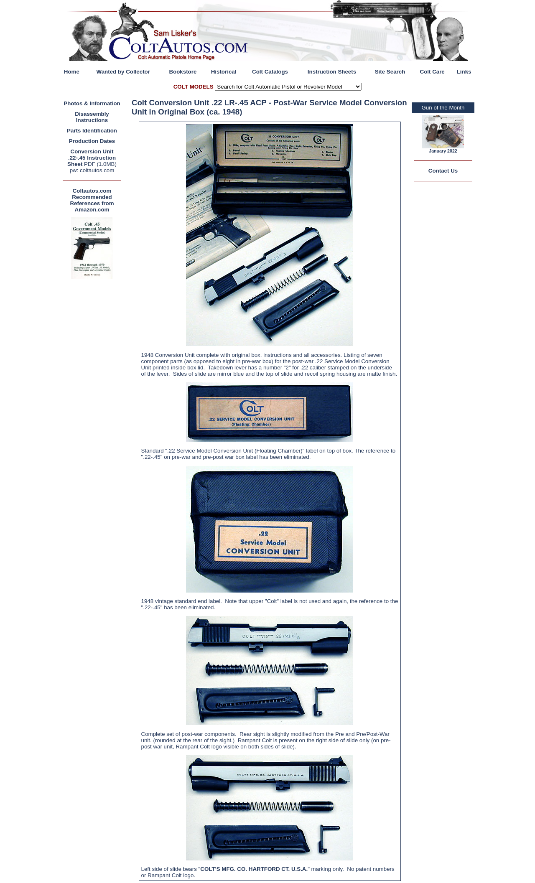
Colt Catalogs (270, 72)
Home (71, 72)
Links (464, 72)
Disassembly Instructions (92, 117)
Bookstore (182, 72)
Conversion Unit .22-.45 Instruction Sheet (91, 157)
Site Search (390, 72)
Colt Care (432, 72)
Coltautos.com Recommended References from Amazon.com (92, 200)
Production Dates (92, 141)
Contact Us (443, 171)
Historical (224, 72)
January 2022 (443, 150)
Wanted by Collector (123, 72)
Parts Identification (92, 130)
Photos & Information (92, 103)
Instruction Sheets (332, 72)
